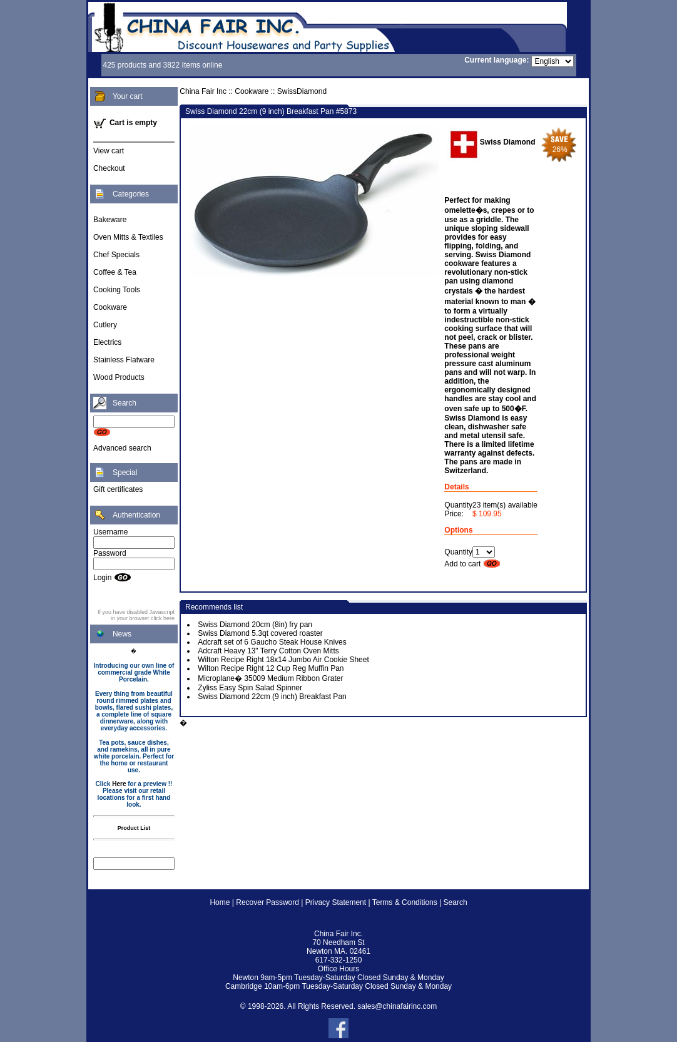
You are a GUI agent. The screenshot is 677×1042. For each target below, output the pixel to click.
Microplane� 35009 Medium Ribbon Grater (270, 678)
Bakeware (109, 219)
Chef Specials (116, 254)
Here (119, 783)
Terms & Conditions (404, 902)
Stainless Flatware (124, 359)
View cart (108, 150)
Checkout (109, 168)
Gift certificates (118, 489)
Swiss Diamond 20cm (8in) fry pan (255, 624)
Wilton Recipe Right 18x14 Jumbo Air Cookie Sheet (283, 659)
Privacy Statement (335, 902)
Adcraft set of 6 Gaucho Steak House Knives (272, 642)
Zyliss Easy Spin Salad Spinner (250, 687)
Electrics (107, 342)
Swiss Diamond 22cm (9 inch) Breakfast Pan (272, 696)
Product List (134, 828)
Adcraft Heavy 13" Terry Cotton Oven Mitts (268, 650)
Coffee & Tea (114, 272)
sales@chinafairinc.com (397, 1006)
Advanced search (122, 448)
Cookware (110, 307)
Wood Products (119, 377)
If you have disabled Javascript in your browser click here (136, 615)
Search (455, 902)
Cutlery (105, 324)
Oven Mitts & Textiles (128, 237)
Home (220, 902)
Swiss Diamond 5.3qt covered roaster (260, 633)
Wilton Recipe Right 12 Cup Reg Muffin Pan (271, 668)
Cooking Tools (116, 289)
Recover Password (267, 902)
